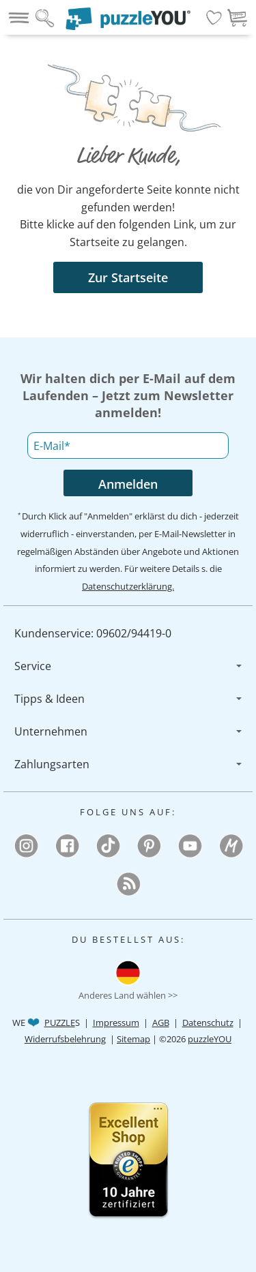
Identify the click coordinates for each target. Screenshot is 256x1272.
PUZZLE (59, 1022)
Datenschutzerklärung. (128, 586)
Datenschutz (207, 1022)
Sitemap (133, 1039)
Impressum (116, 1022)
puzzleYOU (209, 1039)
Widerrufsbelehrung (65, 1039)
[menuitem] (128, 633)
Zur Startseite (128, 277)
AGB (160, 1022)
